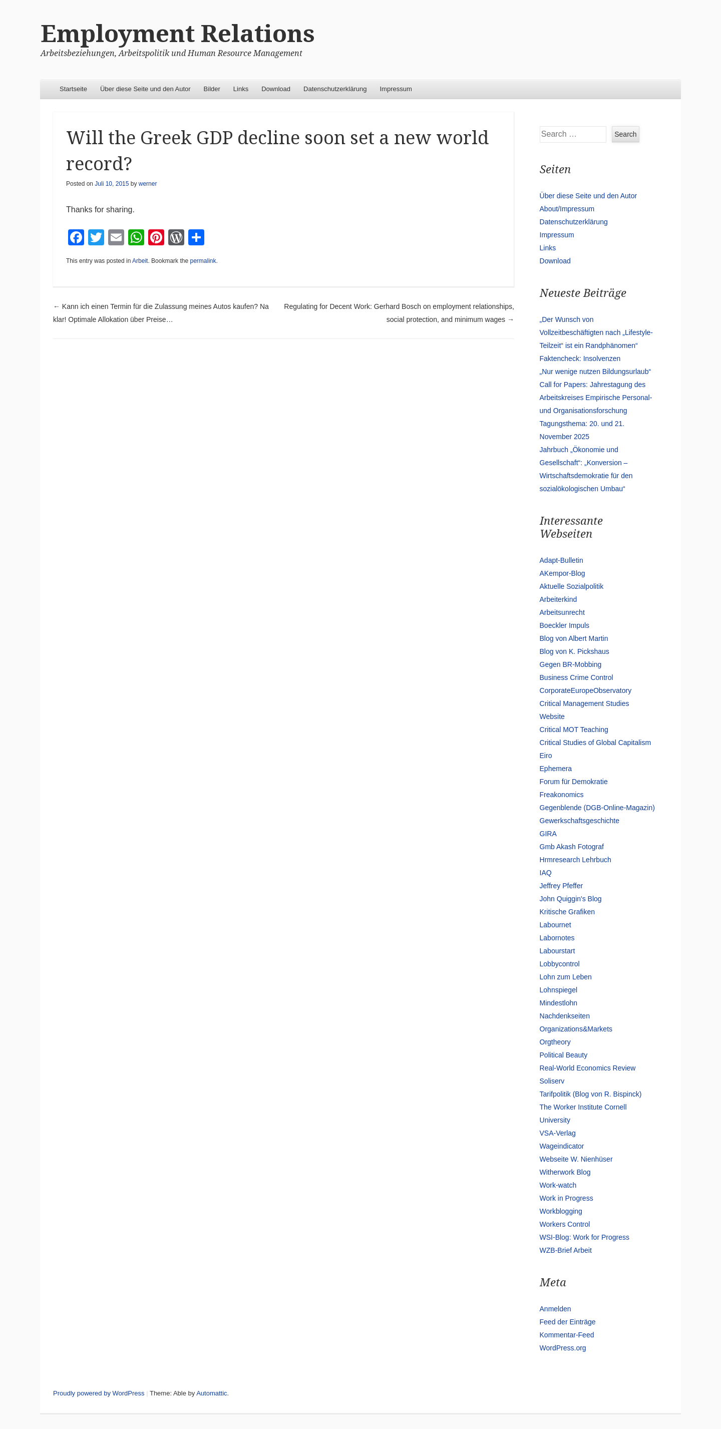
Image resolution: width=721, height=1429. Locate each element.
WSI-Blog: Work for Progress (584, 1237)
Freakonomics (562, 795)
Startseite (73, 89)
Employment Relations (178, 34)
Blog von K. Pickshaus (574, 651)
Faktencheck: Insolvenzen (580, 358)
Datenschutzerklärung (335, 89)
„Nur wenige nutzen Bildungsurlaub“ (595, 372)
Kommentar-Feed (567, 1335)
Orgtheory (555, 1042)
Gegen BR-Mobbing (571, 664)
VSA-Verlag (558, 1133)
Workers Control (565, 1224)
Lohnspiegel (559, 990)
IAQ (546, 873)
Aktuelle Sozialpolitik (572, 586)
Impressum (396, 89)
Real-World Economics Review (588, 1068)
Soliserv (552, 1081)
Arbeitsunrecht (562, 612)
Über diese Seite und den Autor (145, 89)
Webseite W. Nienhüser (576, 1159)
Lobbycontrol (560, 964)
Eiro (546, 756)
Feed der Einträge (568, 1322)
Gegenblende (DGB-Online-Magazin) (597, 808)
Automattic (211, 1393)
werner (148, 183)
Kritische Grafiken (567, 912)
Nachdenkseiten (565, 1016)
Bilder (212, 89)
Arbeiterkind (558, 599)
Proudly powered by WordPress (99, 1393)
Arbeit (140, 260)
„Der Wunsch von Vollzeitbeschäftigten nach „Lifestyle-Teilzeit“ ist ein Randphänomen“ (596, 332)
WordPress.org (563, 1348)
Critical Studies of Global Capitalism (595, 743)
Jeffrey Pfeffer (561, 886)
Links (240, 89)
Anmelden (555, 1309)
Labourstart (557, 951)
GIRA (548, 834)
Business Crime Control (576, 677)
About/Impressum (567, 209)
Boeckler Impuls (565, 625)
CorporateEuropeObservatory (586, 690)
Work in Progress (566, 1198)
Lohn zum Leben (566, 977)
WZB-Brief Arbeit (566, 1250)
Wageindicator (562, 1146)
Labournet (555, 925)
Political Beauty (564, 1055)
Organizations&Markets (576, 1029)
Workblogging (561, 1211)
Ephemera (556, 769)
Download (275, 89)
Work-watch (558, 1185)
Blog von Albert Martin (574, 638)
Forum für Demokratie (574, 782)
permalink (203, 260)
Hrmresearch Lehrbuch (575, 860)
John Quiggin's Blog (571, 899)
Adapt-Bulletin (561, 560)
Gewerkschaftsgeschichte (580, 821)
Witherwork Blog (565, 1172)
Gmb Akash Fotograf (572, 847)
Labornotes (557, 938)
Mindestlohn (559, 1003)
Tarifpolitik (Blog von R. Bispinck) (591, 1094)
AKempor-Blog (562, 573)
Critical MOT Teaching (574, 730)
